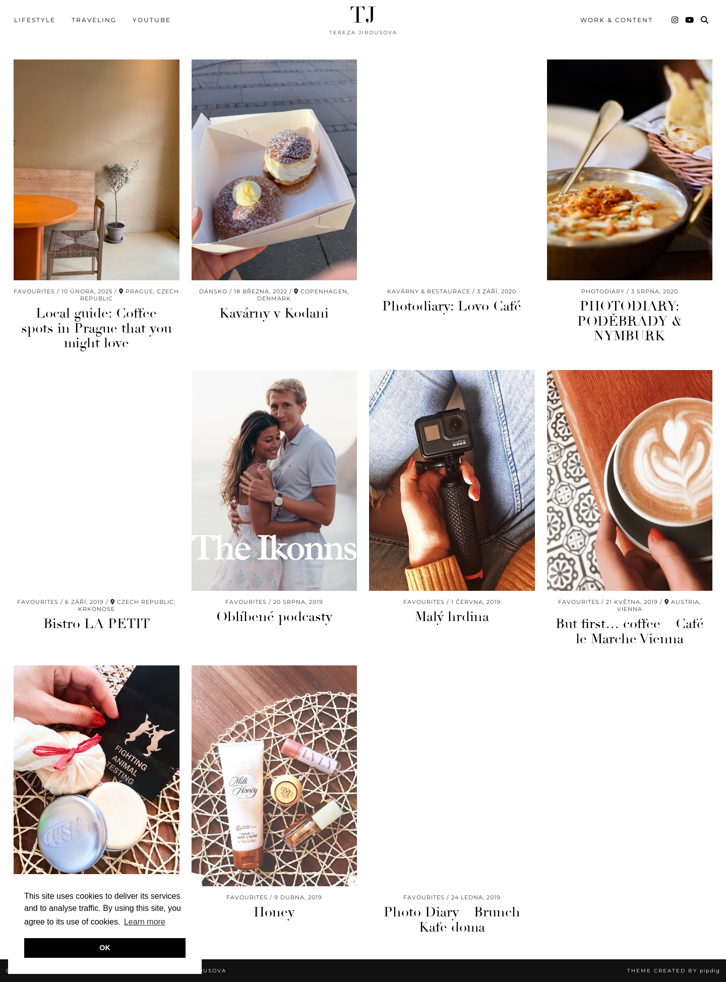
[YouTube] (690, 20)
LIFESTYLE (34, 20)
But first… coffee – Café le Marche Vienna (630, 631)
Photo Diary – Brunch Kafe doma (452, 920)
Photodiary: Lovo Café (451, 306)
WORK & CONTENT (616, 20)
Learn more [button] (144, 921)
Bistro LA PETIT (96, 624)
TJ (363, 15)
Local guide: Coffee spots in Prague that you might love (96, 328)
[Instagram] (675, 20)
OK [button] (104, 948)
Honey (274, 912)
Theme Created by (673, 970)
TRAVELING (94, 20)
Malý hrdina (452, 616)
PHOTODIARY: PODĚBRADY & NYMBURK (629, 321)
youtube (152, 20)
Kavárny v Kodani (274, 313)
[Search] (705, 20)
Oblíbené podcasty (274, 616)
